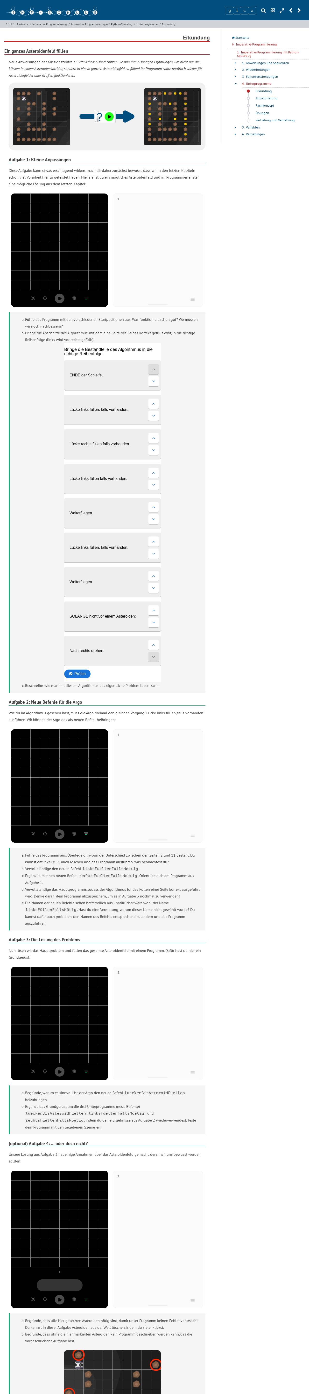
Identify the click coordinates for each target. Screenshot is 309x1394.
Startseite (22, 24)
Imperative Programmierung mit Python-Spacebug (101, 24)
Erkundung (168, 24)
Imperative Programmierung (49, 24)
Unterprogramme (147, 24)
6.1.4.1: (10, 24)
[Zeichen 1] (229, 10)
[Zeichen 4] (252, 10)
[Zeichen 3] (244, 10)
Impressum (154, 1384)
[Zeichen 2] (237, 10)
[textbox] (160, 247)
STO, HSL (191, 1352)
